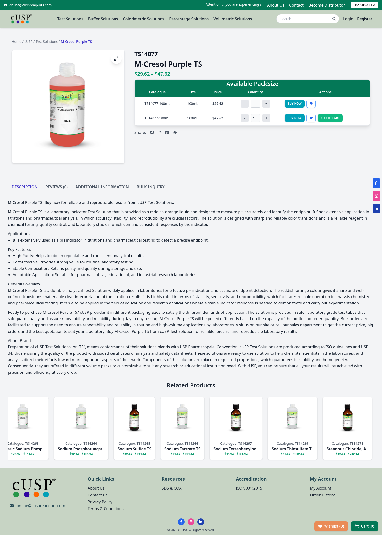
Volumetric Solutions (232, 18)
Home (16, 41)
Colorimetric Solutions (143, 18)
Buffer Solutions (103, 18)
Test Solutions (70, 18)
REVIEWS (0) (56, 187)
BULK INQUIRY (151, 187)
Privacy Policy (100, 502)
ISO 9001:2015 (249, 488)
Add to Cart (330, 118)
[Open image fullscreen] (116, 58)
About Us (275, 5)
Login (348, 18)
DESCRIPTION (25, 187)
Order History (322, 495)
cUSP (28, 41)
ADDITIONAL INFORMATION (102, 187)
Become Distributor (326, 5)
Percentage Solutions (189, 18)
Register (364, 18)
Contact (296, 5)
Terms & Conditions (106, 508)
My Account (320, 488)
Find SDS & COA (364, 5)
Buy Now (294, 103)
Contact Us (97, 495)
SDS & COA (171, 488)
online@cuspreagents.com (41, 505)
